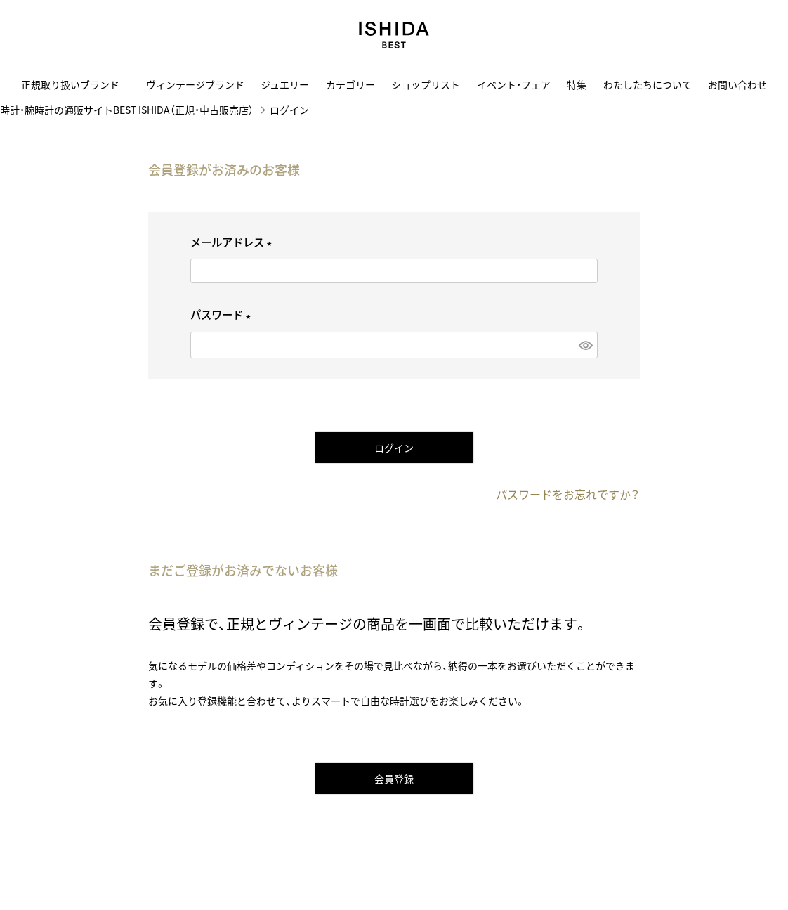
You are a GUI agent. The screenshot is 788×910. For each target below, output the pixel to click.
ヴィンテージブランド (195, 84)
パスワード (223, 314)
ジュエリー (285, 84)
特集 (576, 84)
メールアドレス (233, 242)
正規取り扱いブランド (75, 84)
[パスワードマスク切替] (584, 344)
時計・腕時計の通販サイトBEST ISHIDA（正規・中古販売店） (127, 110)
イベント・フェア (514, 84)
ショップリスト (425, 84)
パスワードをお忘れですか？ (568, 494)
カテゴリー (350, 84)
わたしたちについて (647, 84)
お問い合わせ (737, 84)
